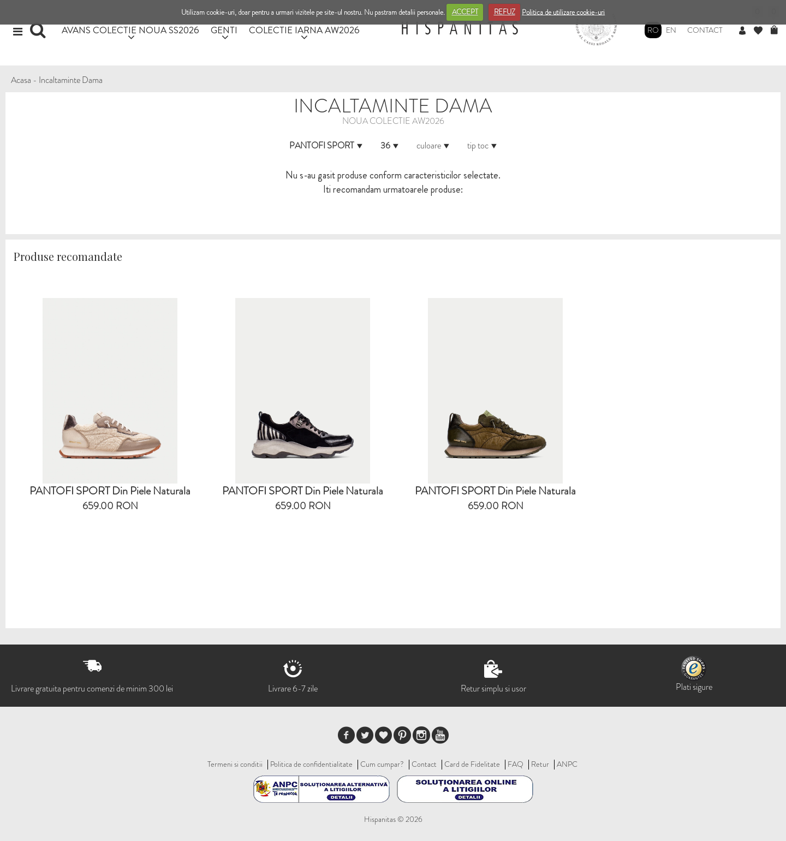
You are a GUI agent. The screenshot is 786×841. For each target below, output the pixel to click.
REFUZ (504, 12)
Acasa (21, 80)
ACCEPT (465, 12)
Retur (540, 764)
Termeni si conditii (235, 764)
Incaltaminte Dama (71, 80)
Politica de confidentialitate (311, 764)
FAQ (515, 764)
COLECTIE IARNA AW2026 (304, 29)
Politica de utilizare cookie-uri (563, 12)
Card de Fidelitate (472, 764)
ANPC (567, 764)
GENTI (224, 29)
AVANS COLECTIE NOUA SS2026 (130, 29)
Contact (705, 30)
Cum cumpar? (382, 764)
